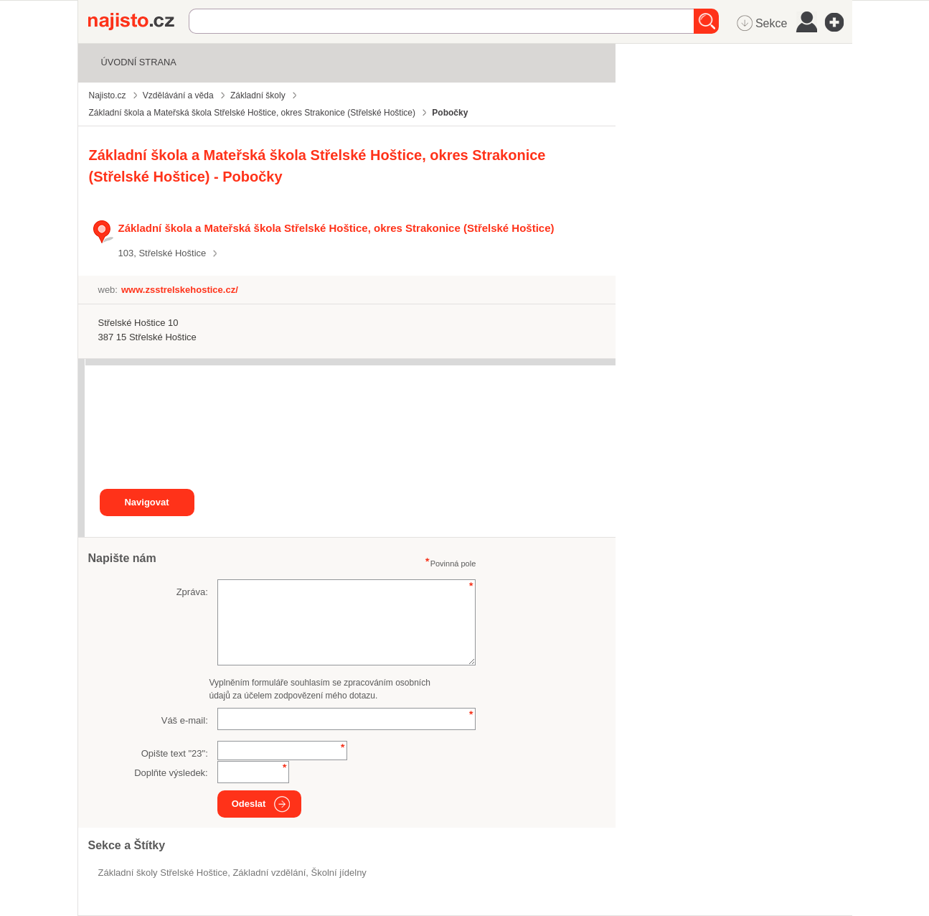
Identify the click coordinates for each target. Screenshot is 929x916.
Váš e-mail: (184, 720)
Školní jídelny (339, 872)
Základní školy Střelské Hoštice (163, 872)
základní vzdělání (269, 872)
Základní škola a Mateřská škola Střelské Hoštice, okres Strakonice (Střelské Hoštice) (336, 228)
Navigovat (146, 502)
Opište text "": (174, 753)
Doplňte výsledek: (171, 772)
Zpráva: (192, 591)
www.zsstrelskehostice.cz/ (179, 289)
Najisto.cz (138, 21)
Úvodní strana (138, 62)
